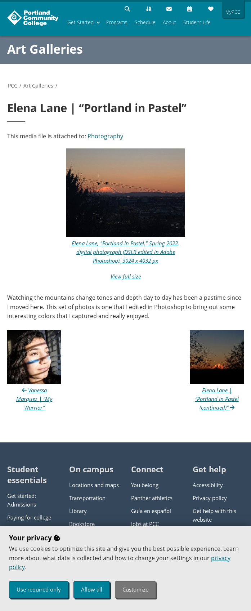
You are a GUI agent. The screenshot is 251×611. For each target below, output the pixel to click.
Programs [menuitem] (116, 22)
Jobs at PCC (145, 523)
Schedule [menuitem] (145, 22)
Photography (105, 136)
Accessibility (208, 485)
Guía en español (151, 510)
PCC (12, 85)
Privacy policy (210, 497)
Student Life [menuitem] (197, 22)
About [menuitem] (169, 22)
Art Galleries (45, 49)
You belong (144, 485)
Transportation (87, 497)
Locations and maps (94, 485)
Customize (135, 589)
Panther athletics (151, 497)
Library (78, 510)
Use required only (39, 589)
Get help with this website (214, 515)
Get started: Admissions (21, 500)
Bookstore (82, 523)
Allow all (91, 589)
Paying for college (29, 517)
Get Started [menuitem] (80, 22)
